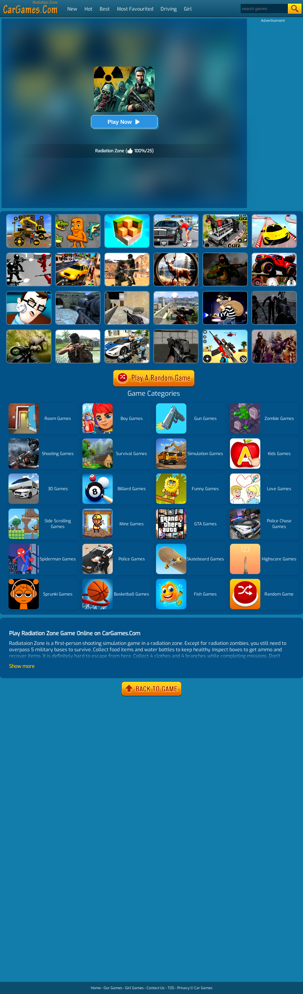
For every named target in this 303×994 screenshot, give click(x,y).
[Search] (263, 9)
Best (105, 9)
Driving (169, 9)
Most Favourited (135, 9)
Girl (188, 9)
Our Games (113, 988)
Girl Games (134, 988)
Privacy (183, 988)
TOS (171, 988)
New (72, 9)
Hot (88, 9)
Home (96, 988)
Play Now (124, 122)
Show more (22, 666)
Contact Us (156, 988)
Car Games (203, 988)
